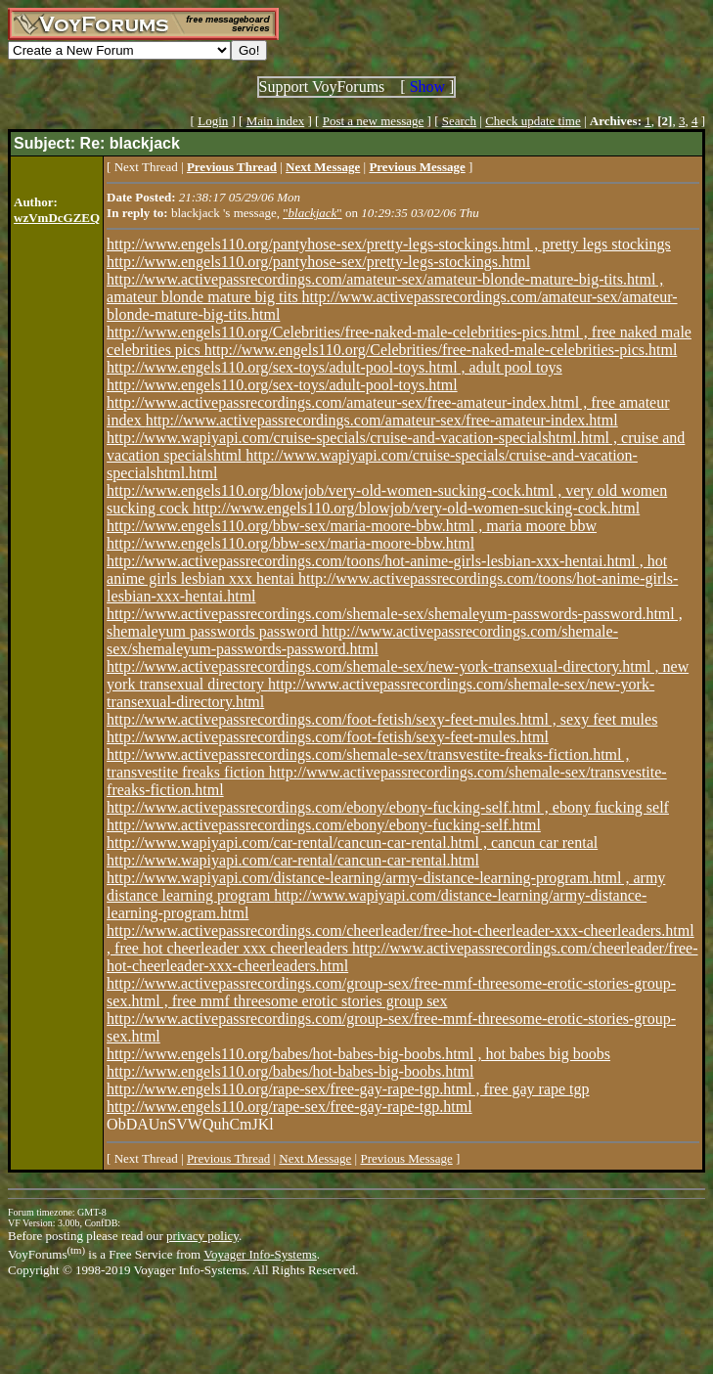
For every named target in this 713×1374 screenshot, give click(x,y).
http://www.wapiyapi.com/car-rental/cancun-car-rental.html (293, 860)
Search (459, 120)
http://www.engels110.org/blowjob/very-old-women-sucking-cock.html (416, 508)
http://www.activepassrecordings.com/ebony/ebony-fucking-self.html (324, 825)
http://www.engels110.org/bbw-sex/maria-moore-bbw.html (290, 543)
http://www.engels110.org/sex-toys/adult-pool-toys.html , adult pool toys (334, 367)
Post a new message (373, 120)
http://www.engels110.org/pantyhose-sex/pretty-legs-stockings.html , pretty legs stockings (389, 244)
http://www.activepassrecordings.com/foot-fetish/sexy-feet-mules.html (328, 737)
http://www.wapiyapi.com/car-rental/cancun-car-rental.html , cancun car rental (352, 842)
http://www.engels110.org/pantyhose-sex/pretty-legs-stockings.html (318, 261)
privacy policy (202, 1235)
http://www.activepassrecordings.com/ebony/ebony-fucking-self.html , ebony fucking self (388, 807)
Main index (275, 120)
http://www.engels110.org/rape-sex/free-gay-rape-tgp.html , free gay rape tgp (348, 1089)
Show (427, 86)
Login (213, 120)
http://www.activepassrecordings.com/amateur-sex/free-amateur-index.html (382, 420)
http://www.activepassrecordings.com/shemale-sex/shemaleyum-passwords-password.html (362, 640)
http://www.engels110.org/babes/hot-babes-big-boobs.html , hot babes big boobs (358, 1053)
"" (312, 212)
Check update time (532, 120)
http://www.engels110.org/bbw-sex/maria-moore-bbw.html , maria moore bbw (352, 525)
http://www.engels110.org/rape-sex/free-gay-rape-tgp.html (289, 1106)
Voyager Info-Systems (260, 1254)
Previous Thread (228, 1158)
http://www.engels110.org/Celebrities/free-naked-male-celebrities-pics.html (441, 349)
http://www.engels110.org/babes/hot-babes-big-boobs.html (290, 1071)
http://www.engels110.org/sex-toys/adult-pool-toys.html (282, 385)
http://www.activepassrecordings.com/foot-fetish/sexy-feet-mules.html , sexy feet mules (382, 719)
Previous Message (406, 1158)
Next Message (315, 1158)
